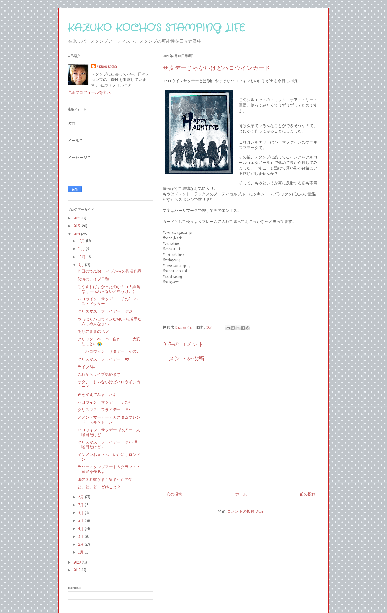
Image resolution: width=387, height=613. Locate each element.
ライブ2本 (86, 367)
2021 (77, 234)
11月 (82, 249)
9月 (81, 265)
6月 (81, 513)
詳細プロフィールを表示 (89, 93)
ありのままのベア (93, 332)
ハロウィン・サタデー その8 (108, 352)
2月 (81, 545)
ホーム (241, 494)
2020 (78, 562)
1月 (81, 552)
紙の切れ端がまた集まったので (105, 480)
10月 (82, 257)
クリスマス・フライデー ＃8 (104, 410)
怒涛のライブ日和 (93, 279)
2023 (77, 218)
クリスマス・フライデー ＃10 (105, 312)
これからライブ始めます (99, 375)
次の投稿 (174, 494)
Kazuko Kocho (107, 67)
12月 (82, 241)
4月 (81, 529)
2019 (77, 570)
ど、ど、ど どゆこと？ (99, 487)
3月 (81, 537)
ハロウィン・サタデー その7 (104, 402)
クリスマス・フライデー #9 (103, 359)
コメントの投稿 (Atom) (246, 512)
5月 (81, 521)
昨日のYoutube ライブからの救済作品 (109, 271)
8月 (81, 497)
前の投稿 (308, 494)
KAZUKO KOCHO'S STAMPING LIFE (156, 28)
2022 (77, 226)
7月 (81, 505)
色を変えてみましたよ (97, 395)
